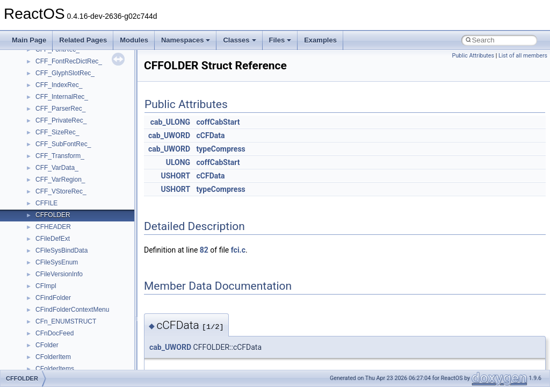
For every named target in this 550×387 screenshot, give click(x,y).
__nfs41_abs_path (62, 353)
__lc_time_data (57, 81)
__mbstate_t (53, 164)
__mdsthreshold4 (60, 176)
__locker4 (49, 140)
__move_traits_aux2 (64, 258)
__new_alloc (53, 341)
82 (204, 250)
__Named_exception (65, 317)
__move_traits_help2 (65, 294)
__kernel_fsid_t (57, 69)
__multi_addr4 (55, 306)
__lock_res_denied (62, 105)
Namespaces (186, 40)
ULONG (178, 162)
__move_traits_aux (62, 246)
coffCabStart (218, 122)
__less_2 (48, 93)
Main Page (29, 40)
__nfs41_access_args (66, 365)
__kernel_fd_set (58, 57)
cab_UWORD (169, 135)
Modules (134, 40)
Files (280, 40)
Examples (320, 40)
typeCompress (221, 149)
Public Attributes (473, 55)
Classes (239, 40)
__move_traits (55, 235)
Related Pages (83, 40)
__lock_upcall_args (63, 128)
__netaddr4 (51, 329)
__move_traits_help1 (65, 282)
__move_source (58, 223)
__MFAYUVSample (63, 187)
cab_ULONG (170, 122)
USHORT (175, 175)
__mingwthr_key (58, 199)
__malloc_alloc (56, 152)
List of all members (522, 55)
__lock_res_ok (56, 116)
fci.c (238, 250)
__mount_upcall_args (66, 211)
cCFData (211, 135)
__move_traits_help (63, 270)
